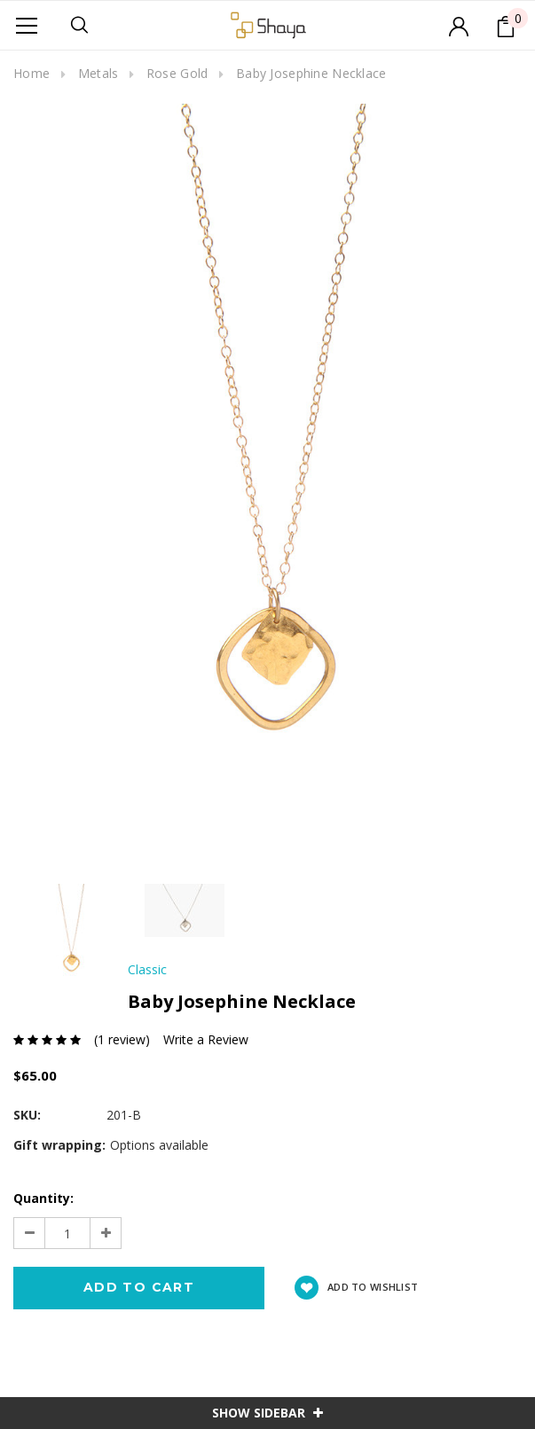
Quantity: (43, 1198)
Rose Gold (177, 73)
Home (31, 73)
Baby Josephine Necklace (311, 73)
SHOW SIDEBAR (267, 1412)
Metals (98, 73)
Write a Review (205, 1039)
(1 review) (122, 1039)
